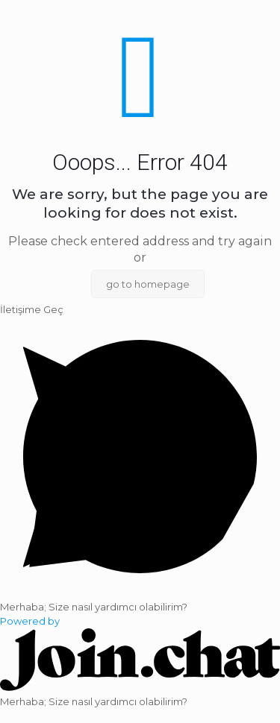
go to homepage (148, 284)
